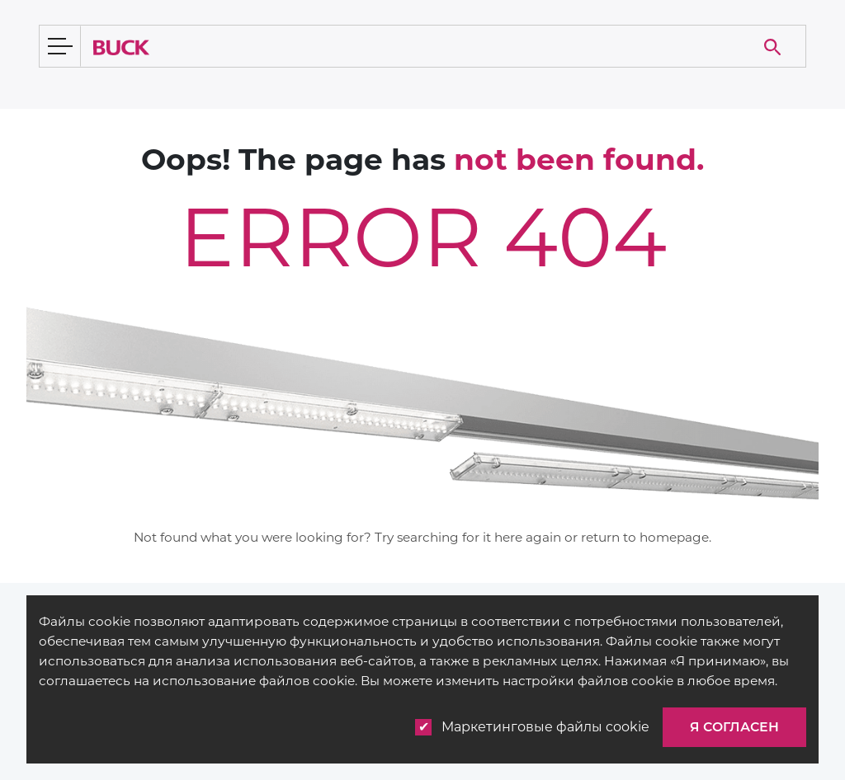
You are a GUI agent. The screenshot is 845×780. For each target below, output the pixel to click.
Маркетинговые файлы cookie (532, 727)
